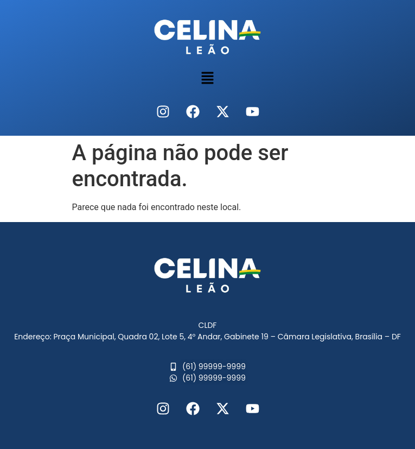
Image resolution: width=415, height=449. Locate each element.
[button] (207, 79)
